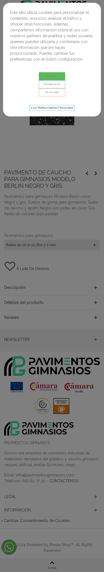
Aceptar (52, 76)
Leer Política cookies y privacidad (52, 107)
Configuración (52, 84)
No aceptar (52, 92)
